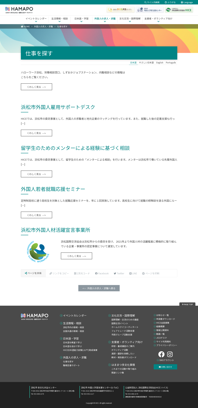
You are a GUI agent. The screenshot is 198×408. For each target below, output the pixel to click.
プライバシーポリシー (166, 345)
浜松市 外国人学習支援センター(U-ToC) (99, 390)
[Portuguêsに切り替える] (171, 62)
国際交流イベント (119, 323)
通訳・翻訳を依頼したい (122, 353)
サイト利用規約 (163, 341)
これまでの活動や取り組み (123, 368)
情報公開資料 (162, 330)
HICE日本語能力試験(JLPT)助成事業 (80, 350)
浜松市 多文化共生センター (52, 390)
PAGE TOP (187, 304)
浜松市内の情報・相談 (73, 327)
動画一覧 (160, 333)
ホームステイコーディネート (124, 327)
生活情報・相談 (72, 323)
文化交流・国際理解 (123, 315)
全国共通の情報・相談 (73, 331)
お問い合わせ (165, 367)
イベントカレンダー (75, 315)
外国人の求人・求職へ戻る (101, 288)
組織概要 (160, 326)
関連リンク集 (117, 372)
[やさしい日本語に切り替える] (146, 62)
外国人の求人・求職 (75, 357)
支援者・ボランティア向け (127, 342)
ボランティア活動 (119, 349)
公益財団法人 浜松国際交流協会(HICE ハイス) (147, 392)
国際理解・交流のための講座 (125, 319)
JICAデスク (161, 337)
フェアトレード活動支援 (122, 330)
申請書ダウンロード (165, 318)
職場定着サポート (71, 365)
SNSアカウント (166, 360)
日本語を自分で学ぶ (72, 346)
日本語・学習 (71, 338)
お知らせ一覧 (162, 315)
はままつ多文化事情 (123, 364)
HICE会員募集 (162, 322)
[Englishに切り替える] (159, 62)
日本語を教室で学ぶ (72, 342)
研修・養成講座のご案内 (122, 346)
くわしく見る (34, 86)
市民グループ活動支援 (121, 334)
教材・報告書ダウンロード (123, 357)
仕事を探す (68, 361)
